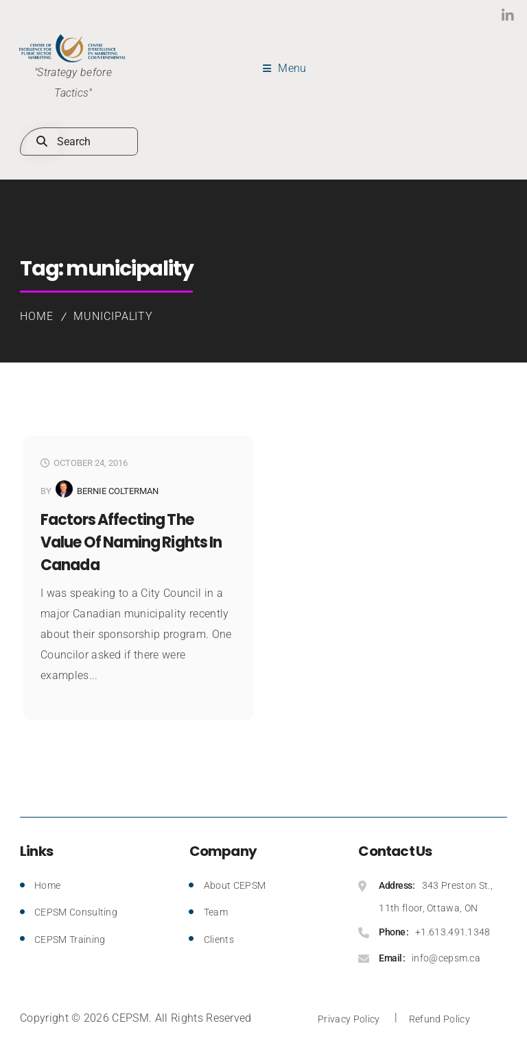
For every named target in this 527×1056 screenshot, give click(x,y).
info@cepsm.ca (446, 958)
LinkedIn (480, 15)
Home (37, 316)
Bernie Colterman (118, 491)
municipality (113, 316)
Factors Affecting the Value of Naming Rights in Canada (131, 542)
